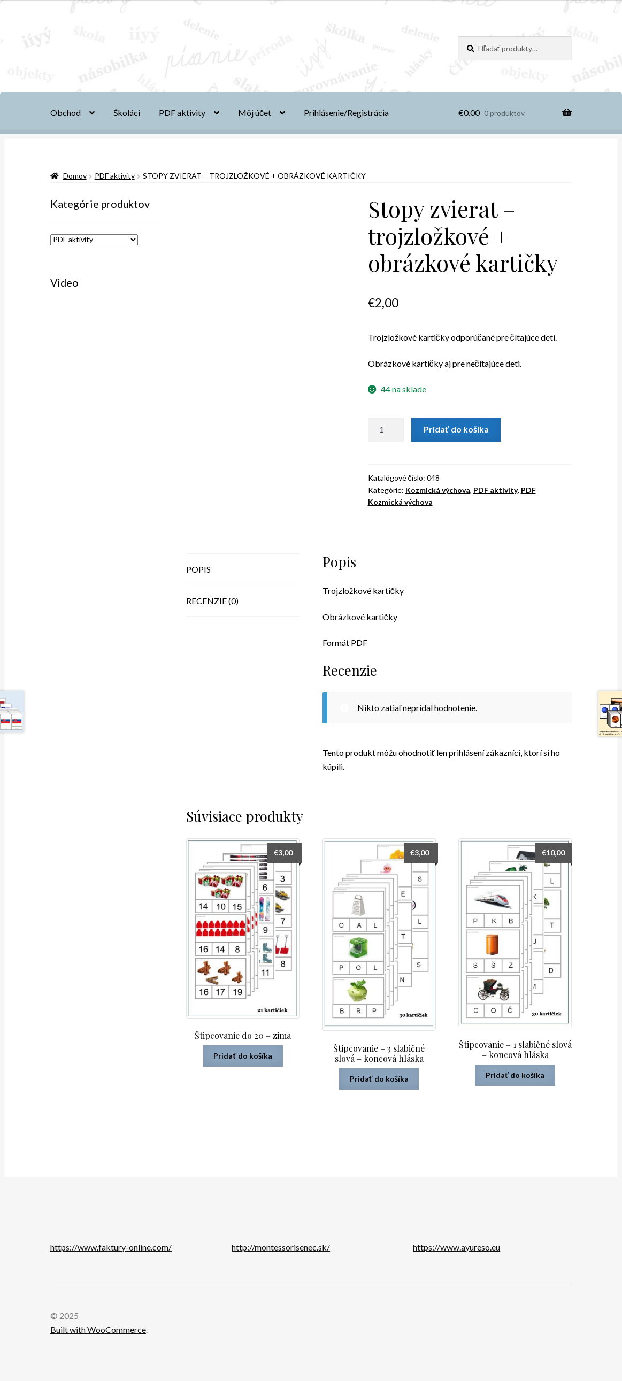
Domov (75, 175)
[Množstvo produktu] (386, 430)
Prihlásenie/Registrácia (346, 112)
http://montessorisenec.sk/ (281, 1247)
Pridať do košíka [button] (242, 1055)
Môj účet (254, 112)
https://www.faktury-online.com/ (111, 1247)
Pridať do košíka (456, 429)
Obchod (65, 112)
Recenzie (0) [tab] (212, 601)
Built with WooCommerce (98, 1329)
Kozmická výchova (437, 490)
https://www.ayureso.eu (456, 1247)
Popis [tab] (198, 569)
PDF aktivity (182, 112)
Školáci (126, 112)
